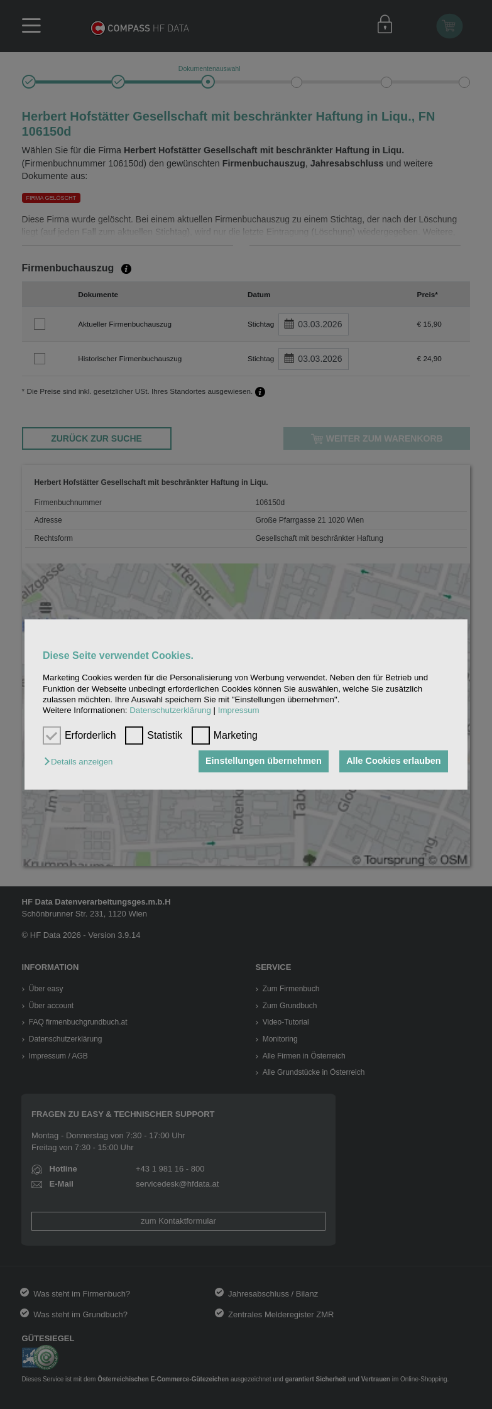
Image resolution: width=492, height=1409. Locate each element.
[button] (81, 762)
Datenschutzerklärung (170, 710)
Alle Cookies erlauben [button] (393, 761)
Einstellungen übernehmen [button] (263, 761)
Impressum (239, 710)
